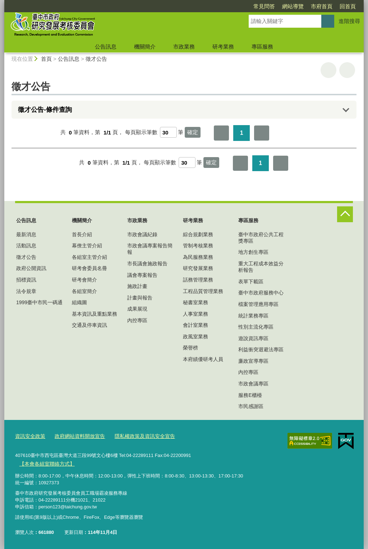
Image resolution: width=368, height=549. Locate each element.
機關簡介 (145, 47)
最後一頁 (261, 133)
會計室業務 (195, 325)
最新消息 (26, 234)
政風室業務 (195, 336)
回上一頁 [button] (347, 70)
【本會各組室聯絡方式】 (44, 463)
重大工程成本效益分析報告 (261, 267)
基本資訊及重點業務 (94, 314)
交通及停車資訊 (89, 325)
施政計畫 (137, 286)
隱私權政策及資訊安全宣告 (137, 436)
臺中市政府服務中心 (261, 293)
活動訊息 (26, 245)
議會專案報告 (142, 275)
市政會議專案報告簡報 (149, 249)
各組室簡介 (84, 291)
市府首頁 (280, 6)
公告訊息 (105, 47)
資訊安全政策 (29, 436)
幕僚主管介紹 (87, 245)
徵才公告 (96, 59)
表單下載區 (250, 281)
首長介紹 (82, 234)
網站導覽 (251, 6)
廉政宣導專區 (253, 361)
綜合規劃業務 (198, 234)
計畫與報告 (139, 298)
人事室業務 (195, 314)
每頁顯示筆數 (141, 132)
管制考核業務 (198, 245)
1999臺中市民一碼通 (39, 302)
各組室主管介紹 (89, 257)
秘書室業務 (195, 302)
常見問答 (223, 6)
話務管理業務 (198, 280)
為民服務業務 (198, 257)
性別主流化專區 (255, 327)
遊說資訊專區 (253, 338)
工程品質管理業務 (203, 291)
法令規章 (26, 291)
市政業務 (184, 47)
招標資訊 (26, 280)
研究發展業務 (198, 268)
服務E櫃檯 (250, 395)
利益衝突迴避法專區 (261, 349)
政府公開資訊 (31, 268)
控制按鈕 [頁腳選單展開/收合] (345, 214)
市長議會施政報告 (147, 263)
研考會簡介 (84, 280)
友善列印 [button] (328, 70)
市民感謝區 (250, 406)
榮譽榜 (190, 348)
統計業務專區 (253, 316)
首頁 (46, 59)
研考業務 (223, 47)
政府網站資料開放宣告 (75, 436)
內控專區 (137, 320)
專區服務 (262, 47)
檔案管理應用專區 (258, 304)
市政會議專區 (253, 383)
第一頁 (221, 133)
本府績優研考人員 (203, 359)
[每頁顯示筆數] (168, 132)
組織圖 (79, 302)
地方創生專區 (253, 252)
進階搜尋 (349, 21)
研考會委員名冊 (89, 268)
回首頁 (306, 6)
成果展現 (137, 309)
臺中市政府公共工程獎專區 (261, 238)
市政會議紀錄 (142, 234)
